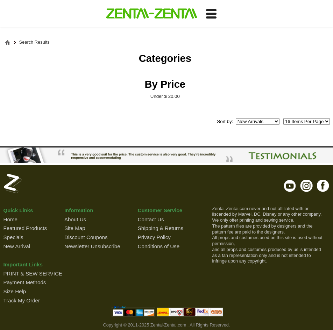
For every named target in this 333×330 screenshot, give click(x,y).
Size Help (14, 291)
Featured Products (25, 228)
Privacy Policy (154, 237)
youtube (290, 185)
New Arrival (16, 246)
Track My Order (21, 300)
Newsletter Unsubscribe (92, 246)
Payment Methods (24, 282)
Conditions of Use (158, 246)
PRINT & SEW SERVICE (32, 274)
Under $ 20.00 (165, 96)
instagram (306, 185)
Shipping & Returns (160, 228)
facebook (323, 185)
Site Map (74, 228)
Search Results (34, 42)
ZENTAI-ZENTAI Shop (151, 14)
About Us (75, 219)
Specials (13, 237)
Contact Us (151, 219)
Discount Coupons (86, 237)
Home (10, 219)
